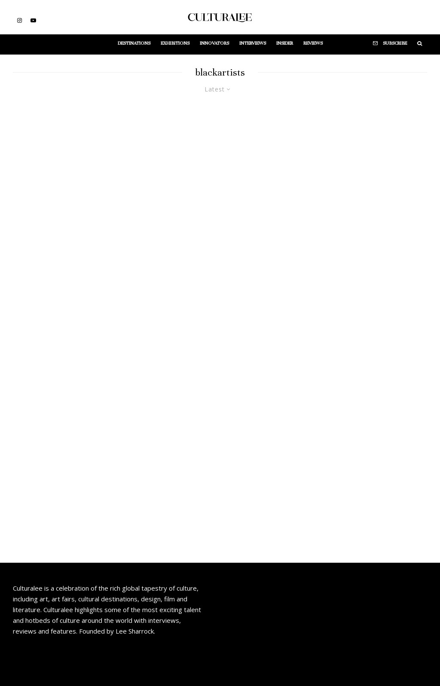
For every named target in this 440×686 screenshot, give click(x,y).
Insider (284, 43)
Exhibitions (175, 43)
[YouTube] (33, 20)
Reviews (313, 43)
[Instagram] (19, 20)
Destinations (134, 43)
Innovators (214, 43)
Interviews (252, 43)
